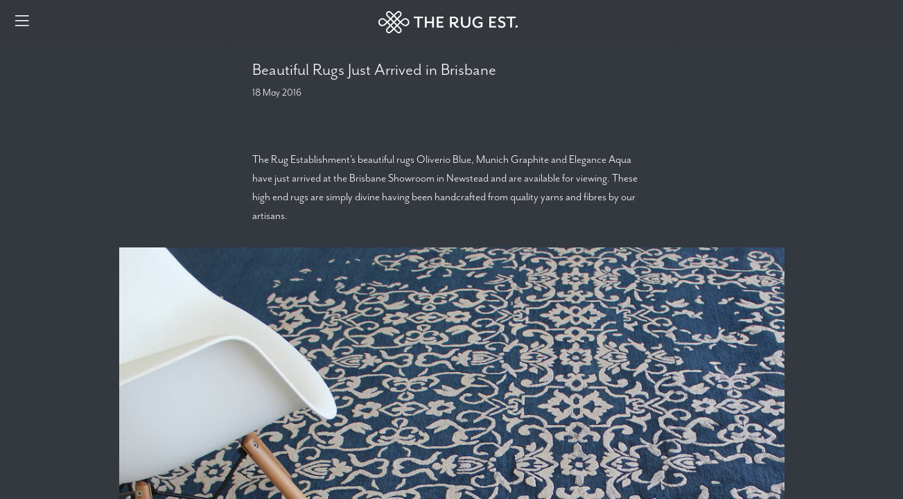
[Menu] (22, 22)
